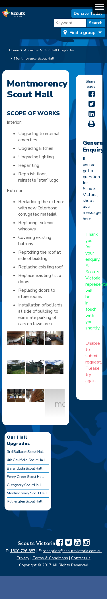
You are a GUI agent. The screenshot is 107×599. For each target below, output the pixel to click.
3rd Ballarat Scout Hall (25, 451)
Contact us (80, 558)
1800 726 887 (22, 551)
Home (14, 50)
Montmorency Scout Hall (27, 493)
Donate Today (88, 13)
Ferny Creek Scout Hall (25, 476)
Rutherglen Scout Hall (24, 501)
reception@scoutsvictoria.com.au (72, 551)
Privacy (23, 558)
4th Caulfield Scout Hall (26, 460)
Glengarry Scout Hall (24, 484)
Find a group (82, 33)
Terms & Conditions (50, 558)
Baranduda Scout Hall (24, 468)
